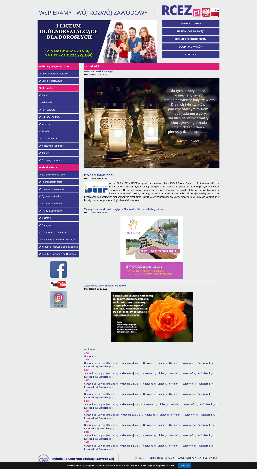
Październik (205, 363)
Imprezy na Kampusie (51, 145)
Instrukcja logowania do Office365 (57, 254)
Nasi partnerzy (47, 109)
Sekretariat (46, 102)
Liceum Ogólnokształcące (53, 73)
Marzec (112, 363)
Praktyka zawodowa (50, 210)
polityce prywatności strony (162, 465)
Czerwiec (149, 363)
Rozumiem (184, 465)
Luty (101, 363)
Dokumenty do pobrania (52, 232)
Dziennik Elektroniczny (190, 39)
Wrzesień (189, 363)
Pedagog (45, 225)
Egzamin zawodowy (50, 203)
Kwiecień (126, 363)
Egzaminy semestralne (52, 174)
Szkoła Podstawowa (50, 81)
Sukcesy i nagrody (49, 117)
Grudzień (105, 366)
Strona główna (190, 23)
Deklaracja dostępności (52, 160)
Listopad (90, 366)
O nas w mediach (49, 138)
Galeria (44, 131)
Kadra (43, 95)
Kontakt (190, 54)
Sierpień (175, 363)
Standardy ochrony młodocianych (57, 239)
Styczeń (90, 356)
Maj (138, 363)
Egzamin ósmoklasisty (51, 189)
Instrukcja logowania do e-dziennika (58, 246)
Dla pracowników (191, 46)
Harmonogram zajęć (190, 31)
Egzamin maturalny (50, 196)
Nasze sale (46, 124)
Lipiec (162, 363)
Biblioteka (45, 218)
